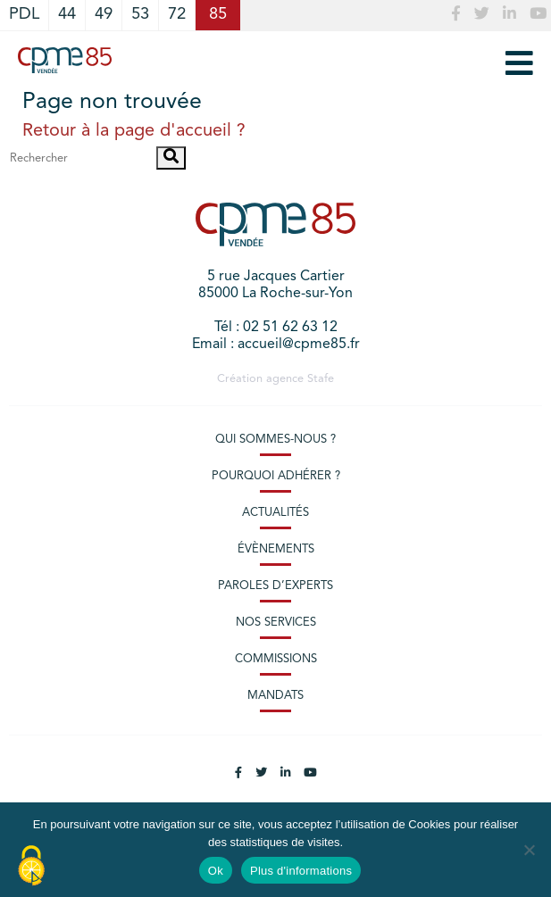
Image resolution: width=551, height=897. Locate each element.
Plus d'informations (301, 870)
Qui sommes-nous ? (275, 439)
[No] (529, 850)
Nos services (276, 622)
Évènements (276, 549)
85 (218, 14)
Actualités (275, 513)
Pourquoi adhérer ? (276, 476)
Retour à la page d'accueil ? (134, 131)
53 (140, 14)
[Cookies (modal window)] (31, 866)
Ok (215, 870)
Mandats (275, 696)
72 (177, 14)
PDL (24, 14)
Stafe (320, 379)
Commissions (276, 659)
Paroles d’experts (275, 586)
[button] (171, 158)
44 (67, 14)
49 (104, 14)
